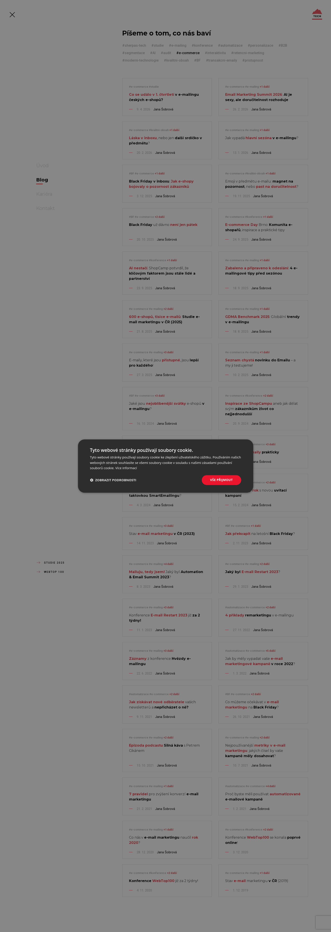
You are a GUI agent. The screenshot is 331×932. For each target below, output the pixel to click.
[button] (113, 480)
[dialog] (165, 466)
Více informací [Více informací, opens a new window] (126, 468)
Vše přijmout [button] (221, 480)
